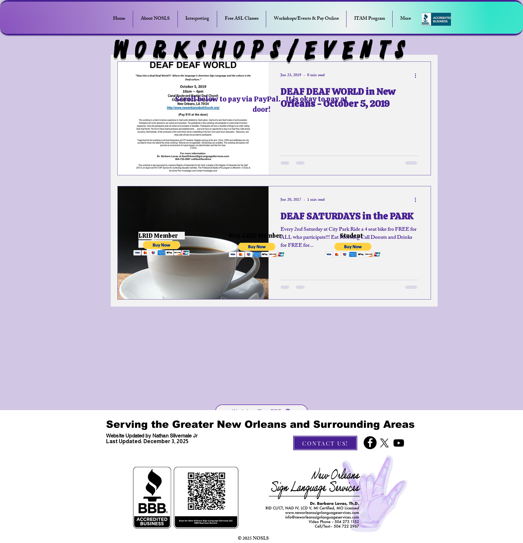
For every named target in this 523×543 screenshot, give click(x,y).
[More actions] (418, 75)
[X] (384, 443)
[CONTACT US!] (325, 442)
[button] (161, 248)
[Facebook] (370, 442)
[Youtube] (399, 443)
